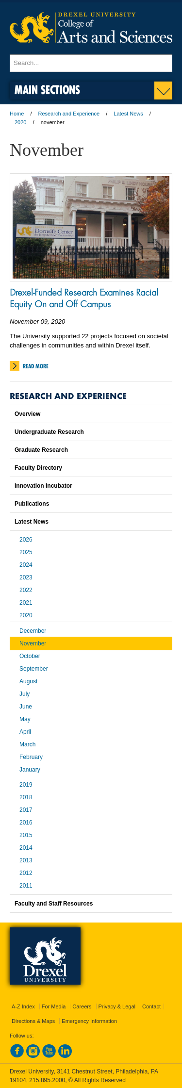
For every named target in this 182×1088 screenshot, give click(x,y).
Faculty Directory (38, 467)
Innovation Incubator (43, 485)
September (33, 668)
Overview (27, 414)
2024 (26, 564)
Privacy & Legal (117, 1006)
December (32, 630)
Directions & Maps (33, 1021)
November (32, 643)
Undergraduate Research (49, 432)
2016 (26, 822)
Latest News (128, 113)
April (25, 731)
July (24, 694)
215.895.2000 (47, 1080)
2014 (26, 847)
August (28, 681)
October (29, 656)
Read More (36, 366)
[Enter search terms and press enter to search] (91, 63)
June (25, 706)
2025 (26, 552)
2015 (26, 835)
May (25, 719)
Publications (32, 503)
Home (17, 113)
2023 (26, 577)
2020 (20, 122)
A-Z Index (23, 1006)
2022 (26, 590)
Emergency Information (89, 1021)
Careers (81, 1006)
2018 (26, 797)
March (27, 744)
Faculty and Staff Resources (54, 903)
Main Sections (47, 89)
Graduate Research (41, 449)
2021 (26, 602)
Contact (151, 1006)
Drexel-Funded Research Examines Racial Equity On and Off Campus (84, 298)
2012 (26, 873)
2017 (26, 810)
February (31, 757)
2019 (26, 784)
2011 (26, 885)
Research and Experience (69, 113)
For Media (54, 1006)
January (29, 769)
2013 (26, 860)
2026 (26, 539)
